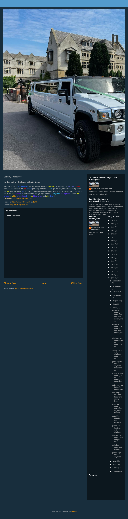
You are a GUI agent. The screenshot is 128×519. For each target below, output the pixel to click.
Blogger (74, 511)
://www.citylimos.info (22, 198)
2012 (113, 268)
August (116, 301)
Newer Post (10, 283)
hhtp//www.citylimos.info (19, 205)
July (114, 304)
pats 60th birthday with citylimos (116, 419)
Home (44, 283)
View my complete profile (98, 194)
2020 (113, 241)
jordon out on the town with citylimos (117, 429)
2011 (113, 271)
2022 (113, 234)
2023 (113, 231)
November (117, 286)
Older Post (77, 283)
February (116, 471)
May (115, 461)
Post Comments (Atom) (24, 288)
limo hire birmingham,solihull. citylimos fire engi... (117, 408)
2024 (113, 227)
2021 (113, 237)
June (115, 307)
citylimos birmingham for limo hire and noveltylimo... (117, 315)
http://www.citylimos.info (101, 189)
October (116, 292)
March (115, 468)
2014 (113, 261)
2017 (113, 251)
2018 (113, 247)
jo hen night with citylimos (116, 455)
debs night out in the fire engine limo (117, 387)
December (117, 281)
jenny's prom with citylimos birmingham (117, 366)
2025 (113, 224)
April (115, 464)
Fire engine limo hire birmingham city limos (117, 397)
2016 (113, 254)
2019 (113, 244)
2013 (113, 264)
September (117, 295)
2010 (113, 275)
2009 (113, 278)
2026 (113, 220)
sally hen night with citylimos (117, 447)
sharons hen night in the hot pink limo (117, 438)
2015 (113, 258)
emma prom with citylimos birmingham (117, 354)
